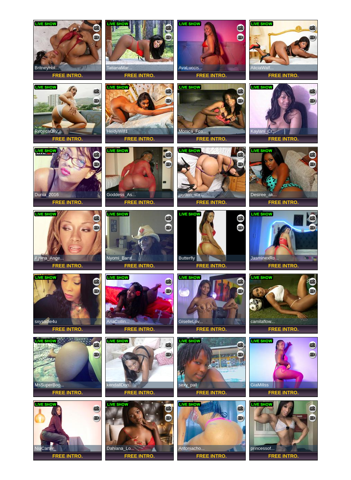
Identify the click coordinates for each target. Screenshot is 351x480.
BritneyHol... (47, 67)
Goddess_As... (121, 194)
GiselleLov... (191, 321)
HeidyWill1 (117, 131)
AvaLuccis (189, 67)
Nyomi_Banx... (121, 258)
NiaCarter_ (45, 448)
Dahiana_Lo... (120, 448)
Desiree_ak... (264, 194)
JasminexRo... (265, 258)
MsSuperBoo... (49, 384)
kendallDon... (120, 384)
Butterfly (187, 258)
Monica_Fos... (193, 131)
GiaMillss (260, 384)
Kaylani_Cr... (263, 131)
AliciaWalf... (262, 67)
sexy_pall (188, 384)
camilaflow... (263, 321)
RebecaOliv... (48, 131)
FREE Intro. (67, 75)
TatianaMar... (119, 67)
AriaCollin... (118, 321)
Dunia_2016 (47, 194)
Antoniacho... (192, 448)
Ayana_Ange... (49, 258)
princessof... (263, 448)
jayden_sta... (191, 194)
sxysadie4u (46, 321)
